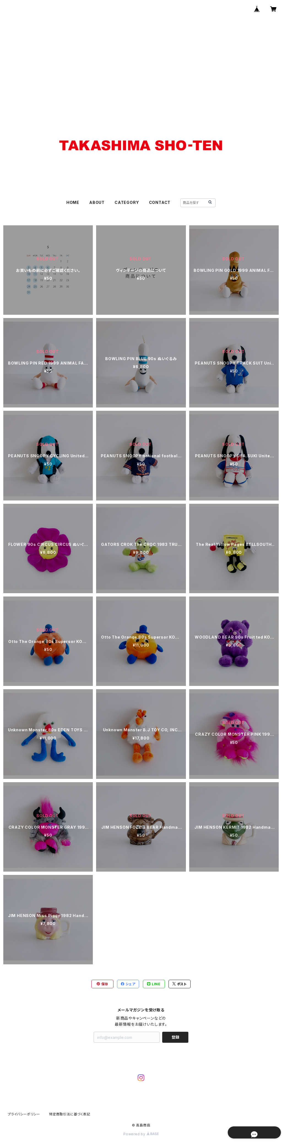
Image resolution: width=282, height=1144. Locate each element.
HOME (72, 202)
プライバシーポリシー (24, 1114)
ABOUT (97, 202)
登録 (175, 1037)
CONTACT (160, 202)
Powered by (141, 1134)
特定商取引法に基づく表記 (69, 1114)
